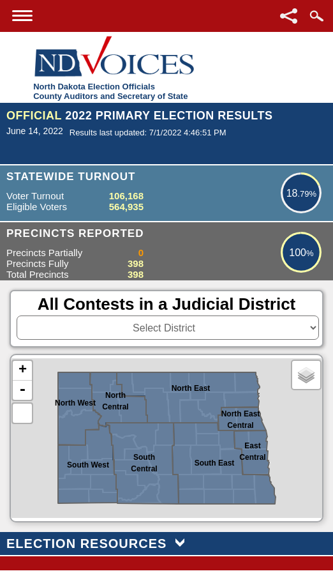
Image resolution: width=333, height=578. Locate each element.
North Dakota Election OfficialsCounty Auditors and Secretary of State (110, 91)
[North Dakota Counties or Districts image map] (166, 438)
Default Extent (22, 413)
